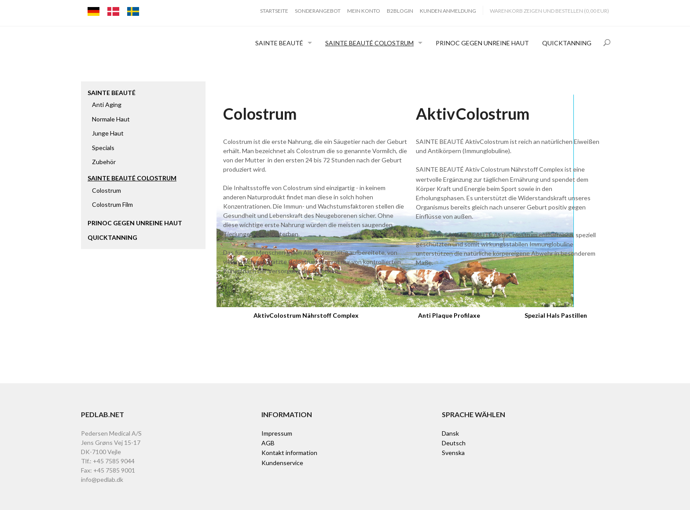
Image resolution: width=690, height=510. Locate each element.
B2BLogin (400, 10)
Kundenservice (282, 462)
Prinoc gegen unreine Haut (482, 43)
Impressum (276, 433)
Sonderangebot (318, 10)
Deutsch (454, 443)
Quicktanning (566, 43)
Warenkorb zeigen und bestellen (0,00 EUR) (549, 10)
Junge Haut (108, 133)
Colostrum (106, 190)
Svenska (453, 452)
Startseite (274, 10)
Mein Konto (363, 10)
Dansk (450, 433)
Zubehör (104, 161)
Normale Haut (111, 119)
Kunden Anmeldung (448, 10)
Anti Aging (106, 104)
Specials (103, 147)
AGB (268, 443)
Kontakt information (289, 452)
